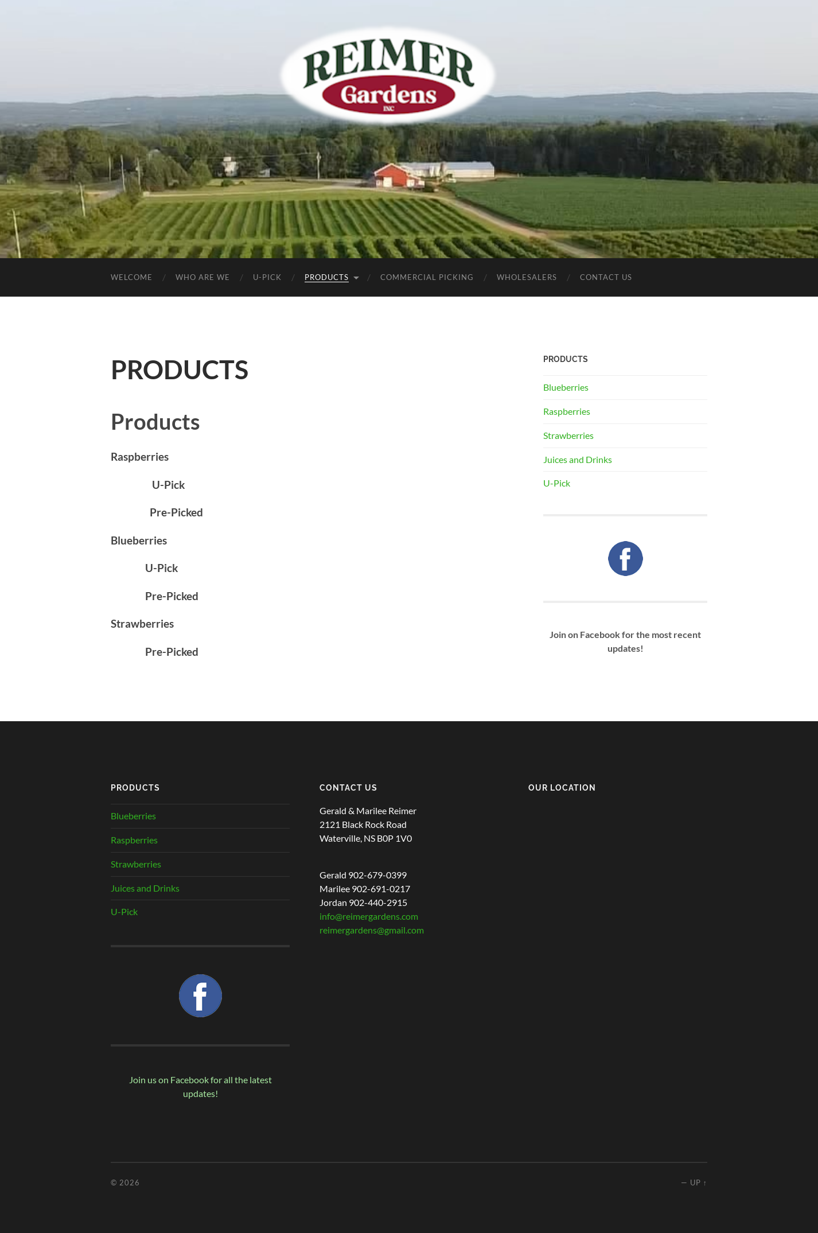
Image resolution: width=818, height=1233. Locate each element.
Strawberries (568, 435)
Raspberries (566, 411)
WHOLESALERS (527, 277)
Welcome (132, 277)
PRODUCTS (327, 277)
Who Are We (203, 277)
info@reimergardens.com (369, 916)
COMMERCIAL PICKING (427, 277)
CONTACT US (606, 277)
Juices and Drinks (577, 459)
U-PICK (267, 277)
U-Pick (556, 482)
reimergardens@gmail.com (372, 929)
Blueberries (566, 387)
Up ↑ (698, 1182)
